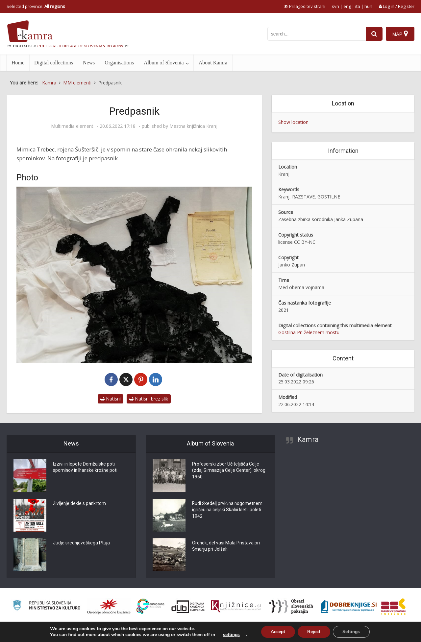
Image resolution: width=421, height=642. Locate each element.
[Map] (400, 34)
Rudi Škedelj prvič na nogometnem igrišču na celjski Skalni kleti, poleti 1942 (228, 510)
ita (357, 6)
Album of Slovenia (164, 62)
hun (368, 6)
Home (18, 62)
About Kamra (213, 62)
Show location (293, 122)
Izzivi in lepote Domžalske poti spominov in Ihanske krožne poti (86, 467)
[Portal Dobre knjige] (349, 606)
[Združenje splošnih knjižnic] (393, 606)
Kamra (308, 439)
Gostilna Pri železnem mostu (308, 332)
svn (335, 6)
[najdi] (374, 34)
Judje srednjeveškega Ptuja (81, 543)
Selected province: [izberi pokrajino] (36, 6)
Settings (351, 632)
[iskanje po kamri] (316, 34)
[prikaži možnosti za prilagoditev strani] (304, 6)
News (89, 62)
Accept (277, 632)
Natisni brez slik (148, 399)
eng (347, 6)
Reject (313, 632)
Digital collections (53, 62)
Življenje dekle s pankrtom (80, 503)
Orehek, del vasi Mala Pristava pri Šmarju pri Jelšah (226, 546)
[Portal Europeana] (150, 606)
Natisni (110, 399)
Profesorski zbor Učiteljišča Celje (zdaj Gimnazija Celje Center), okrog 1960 (229, 471)
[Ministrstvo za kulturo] (46, 606)
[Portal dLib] (188, 606)
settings (230, 635)
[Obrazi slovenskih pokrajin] (291, 606)
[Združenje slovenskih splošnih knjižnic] (235, 606)
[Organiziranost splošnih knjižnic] (109, 606)
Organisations (119, 62)
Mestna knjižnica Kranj (193, 126)
